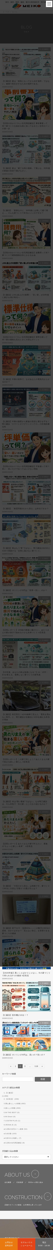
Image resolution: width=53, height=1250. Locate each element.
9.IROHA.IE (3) (10, 1125)
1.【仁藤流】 (9, 1093)
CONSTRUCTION (23, 1197)
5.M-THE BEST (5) (12, 1112)
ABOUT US (17, 1175)
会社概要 (8, 1182)
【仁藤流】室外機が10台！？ (15, 1015)
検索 (43, 1079)
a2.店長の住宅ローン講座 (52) (15, 1129)
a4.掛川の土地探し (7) (12, 1138)
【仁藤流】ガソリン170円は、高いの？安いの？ (23, 1055)
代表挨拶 (19, 1182)
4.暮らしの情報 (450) (12, 1108)
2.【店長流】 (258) (11, 1099)
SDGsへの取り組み (35, 1182)
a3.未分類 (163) (10, 1134)
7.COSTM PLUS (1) (12, 1121)
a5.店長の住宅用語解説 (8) (14, 1143)
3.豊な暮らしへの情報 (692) (15, 1103)
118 (36, 1066)
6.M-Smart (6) (10, 1116)
